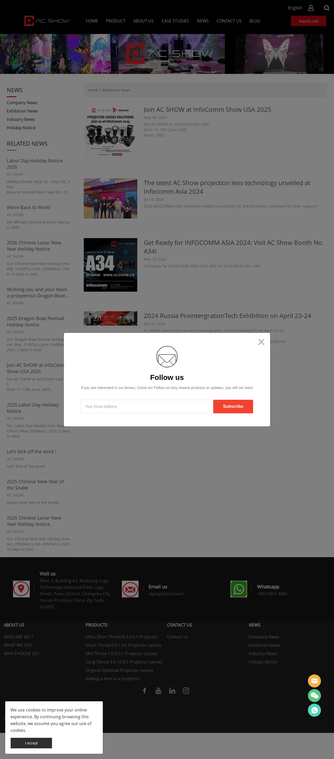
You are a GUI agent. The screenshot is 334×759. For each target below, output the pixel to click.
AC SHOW (314, 680)
